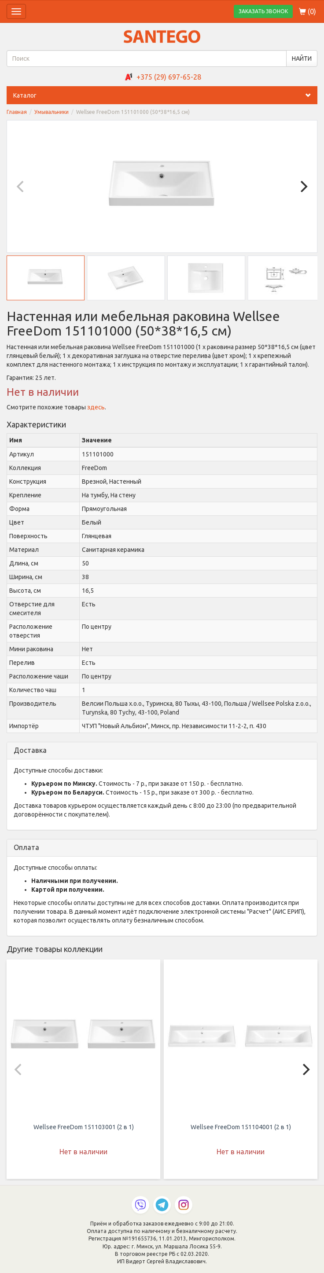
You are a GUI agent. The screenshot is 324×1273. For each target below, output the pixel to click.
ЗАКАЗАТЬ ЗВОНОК (263, 11)
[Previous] (21, 186)
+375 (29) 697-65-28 (168, 77)
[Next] (303, 186)
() (307, 11)
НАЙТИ (302, 58)
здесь (96, 407)
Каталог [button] (165, 95)
